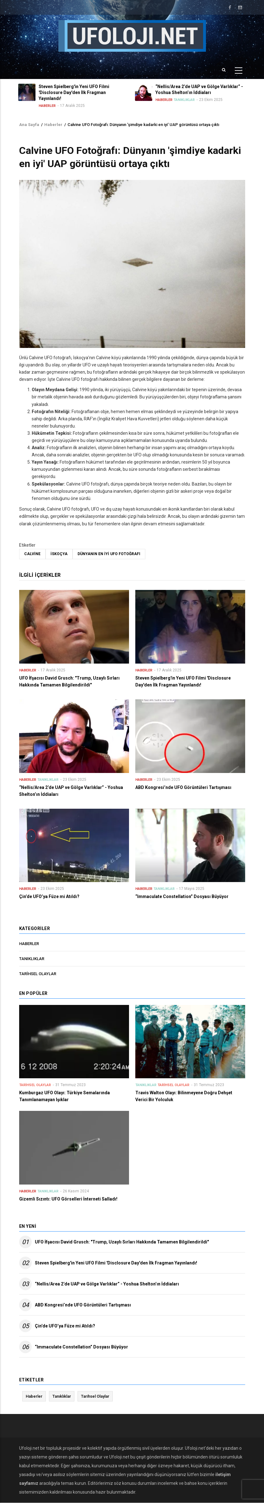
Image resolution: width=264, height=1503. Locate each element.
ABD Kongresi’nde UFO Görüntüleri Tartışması (83, 1304)
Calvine (32, 554)
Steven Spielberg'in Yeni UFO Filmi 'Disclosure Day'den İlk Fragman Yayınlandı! (116, 1262)
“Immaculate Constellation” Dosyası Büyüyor (81, 1346)
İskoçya (59, 554)
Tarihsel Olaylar (37, 973)
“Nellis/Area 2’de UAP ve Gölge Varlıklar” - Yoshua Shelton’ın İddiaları (107, 1283)
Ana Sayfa (29, 124)
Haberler (48, 106)
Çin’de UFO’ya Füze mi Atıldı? (65, 1325)
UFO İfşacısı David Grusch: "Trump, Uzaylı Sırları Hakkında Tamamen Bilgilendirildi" (122, 1241)
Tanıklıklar (185, 100)
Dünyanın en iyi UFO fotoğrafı (109, 554)
